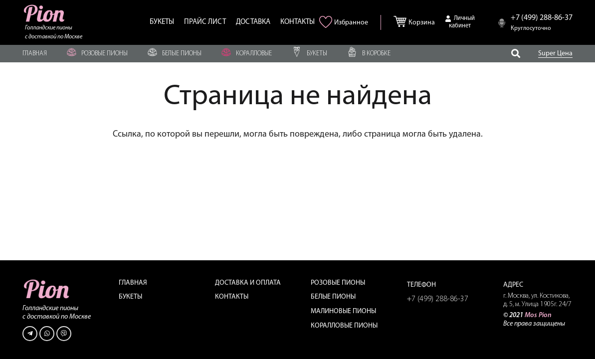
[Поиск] (516, 53)
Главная (133, 283)
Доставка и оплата (248, 283)
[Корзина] (402, 19)
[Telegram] (29, 333)
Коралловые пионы (344, 326)
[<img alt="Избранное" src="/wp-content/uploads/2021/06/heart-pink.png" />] (327, 25)
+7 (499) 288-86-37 (437, 299)
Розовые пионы (338, 283)
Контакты (231, 297)
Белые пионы (333, 297)
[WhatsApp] (46, 333)
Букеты (130, 297)
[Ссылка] (44, 13)
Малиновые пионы (343, 311)
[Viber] (63, 333)
